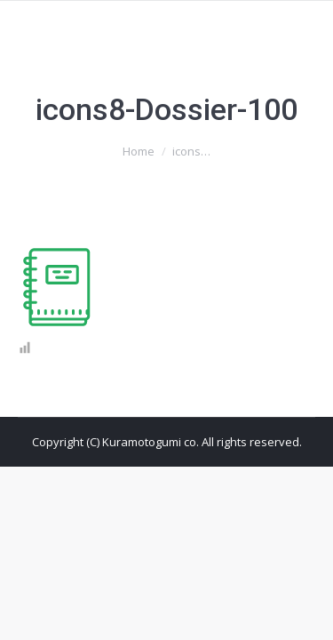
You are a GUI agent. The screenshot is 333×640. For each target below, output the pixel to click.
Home (139, 151)
